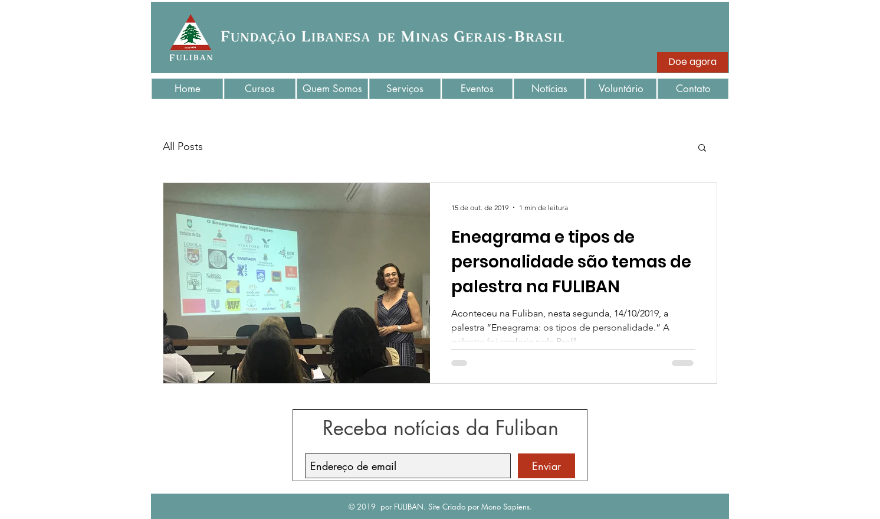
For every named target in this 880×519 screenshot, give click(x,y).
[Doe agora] (692, 62)
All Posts (183, 146)
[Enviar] (546, 465)
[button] (702, 148)
